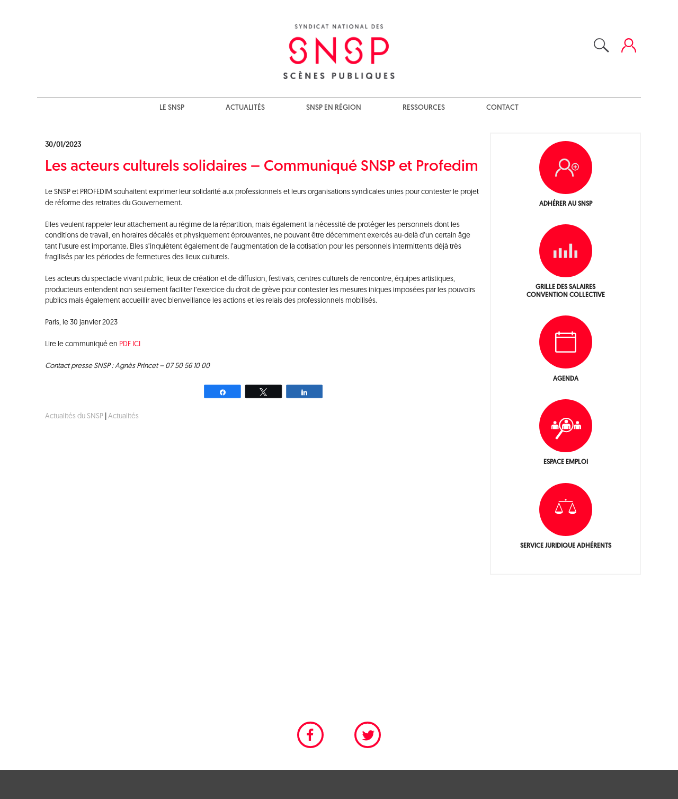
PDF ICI (129, 344)
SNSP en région (333, 107)
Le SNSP (171, 107)
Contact (502, 107)
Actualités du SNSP (74, 416)
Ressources (424, 107)
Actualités (245, 107)
